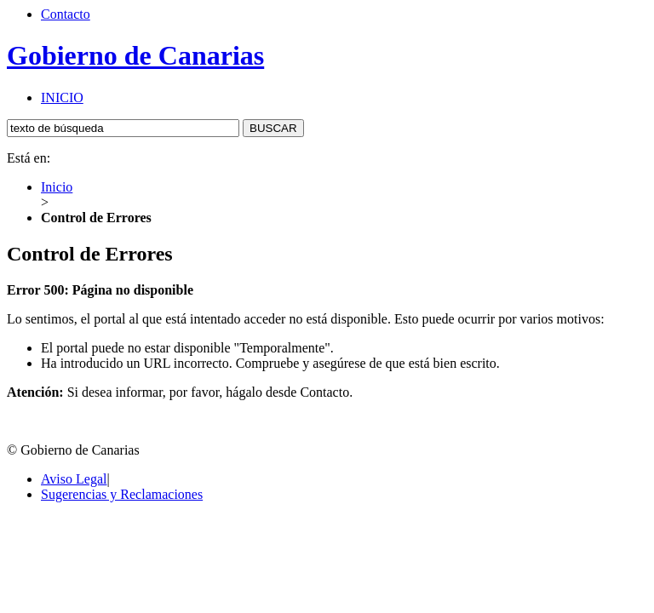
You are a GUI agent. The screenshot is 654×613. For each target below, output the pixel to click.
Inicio (56, 187)
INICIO (62, 97)
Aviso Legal (73, 479)
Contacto (65, 14)
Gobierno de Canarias (135, 55)
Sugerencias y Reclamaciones (122, 494)
